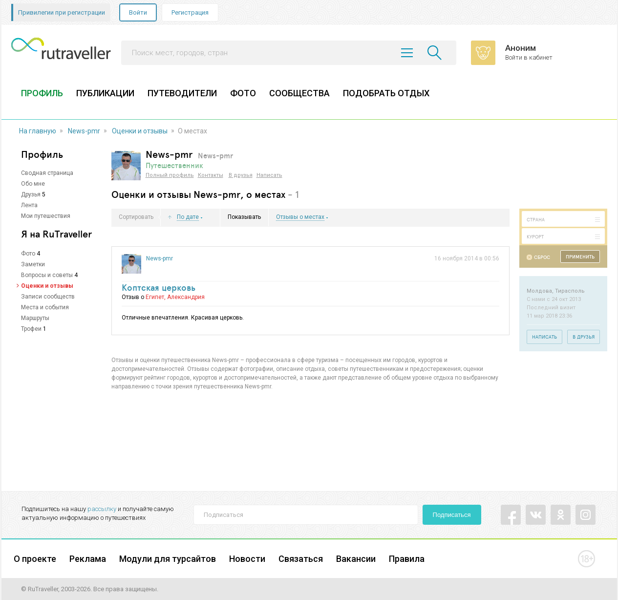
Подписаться (452, 514)
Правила (407, 559)
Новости (247, 559)
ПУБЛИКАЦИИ (105, 93)
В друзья (241, 175)
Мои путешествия (45, 216)
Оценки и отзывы (140, 131)
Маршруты (35, 318)
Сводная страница (47, 173)
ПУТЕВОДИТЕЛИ (182, 93)
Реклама (87, 559)
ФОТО (243, 93)
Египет (155, 297)
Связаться (300, 559)
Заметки (33, 264)
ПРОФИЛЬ (42, 93)
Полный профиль (170, 175)
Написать (269, 175)
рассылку (101, 509)
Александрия (186, 297)
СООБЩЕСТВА (299, 93)
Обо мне (33, 183)
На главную (37, 131)
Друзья (31, 194)
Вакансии (356, 559)
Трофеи (31, 328)
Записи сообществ (48, 296)
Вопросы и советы (47, 275)
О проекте (35, 559)
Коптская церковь (158, 287)
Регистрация (190, 12)
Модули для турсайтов (167, 559)
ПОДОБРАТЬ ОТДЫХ (386, 93)
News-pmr (84, 131)
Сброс (542, 257)
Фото (28, 253)
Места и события (45, 307)
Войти (138, 12)
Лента (29, 205)
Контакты (210, 175)
